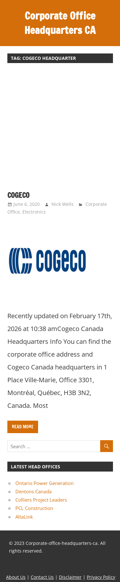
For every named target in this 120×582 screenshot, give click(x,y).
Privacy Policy (101, 577)
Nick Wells (63, 204)
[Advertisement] (60, 130)
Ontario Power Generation (44, 483)
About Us (16, 577)
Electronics (34, 212)
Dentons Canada (33, 491)
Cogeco (18, 195)
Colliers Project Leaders (41, 500)
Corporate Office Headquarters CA (60, 22)
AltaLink (24, 516)
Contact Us (42, 577)
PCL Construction (34, 508)
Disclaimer (70, 577)
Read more (23, 427)
